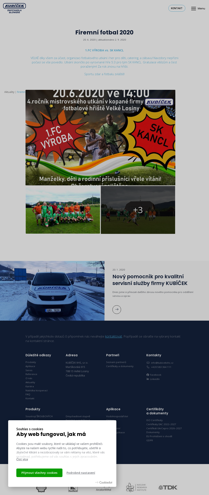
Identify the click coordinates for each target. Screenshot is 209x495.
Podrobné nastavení (81, 472)
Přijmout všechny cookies (39, 473)
